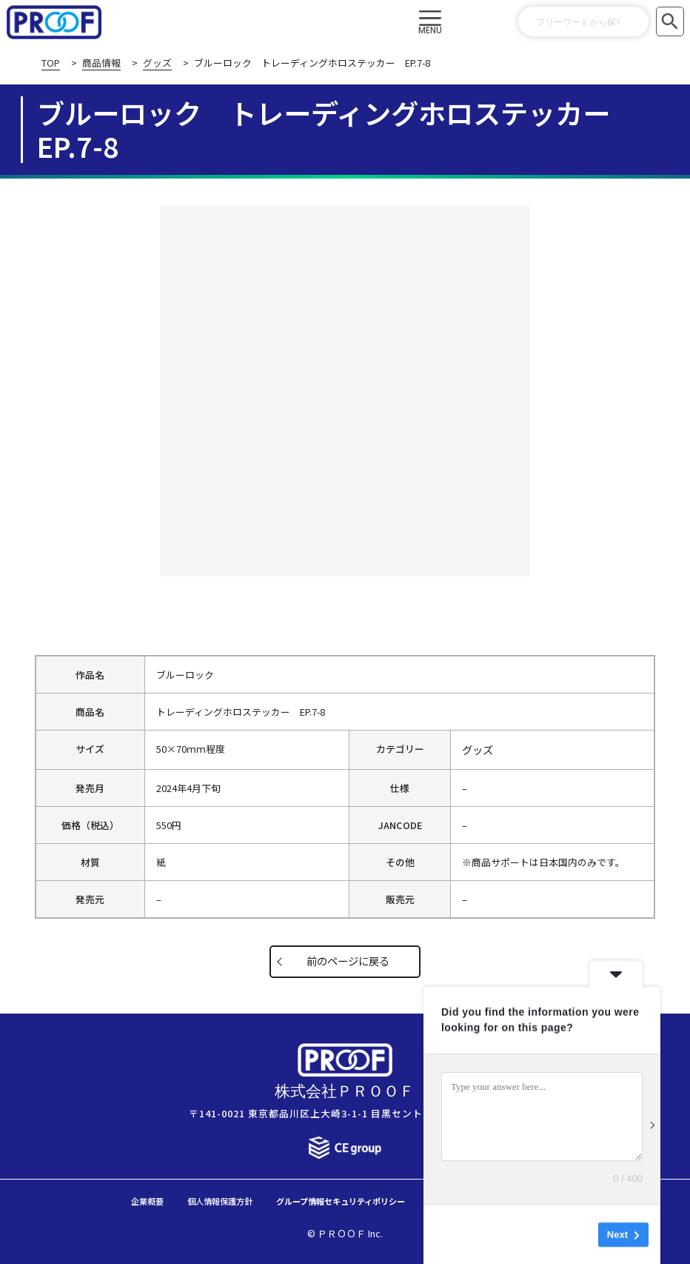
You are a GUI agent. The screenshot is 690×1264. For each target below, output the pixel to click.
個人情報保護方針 (188, 1200)
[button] (429, 22)
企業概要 (103, 1200)
